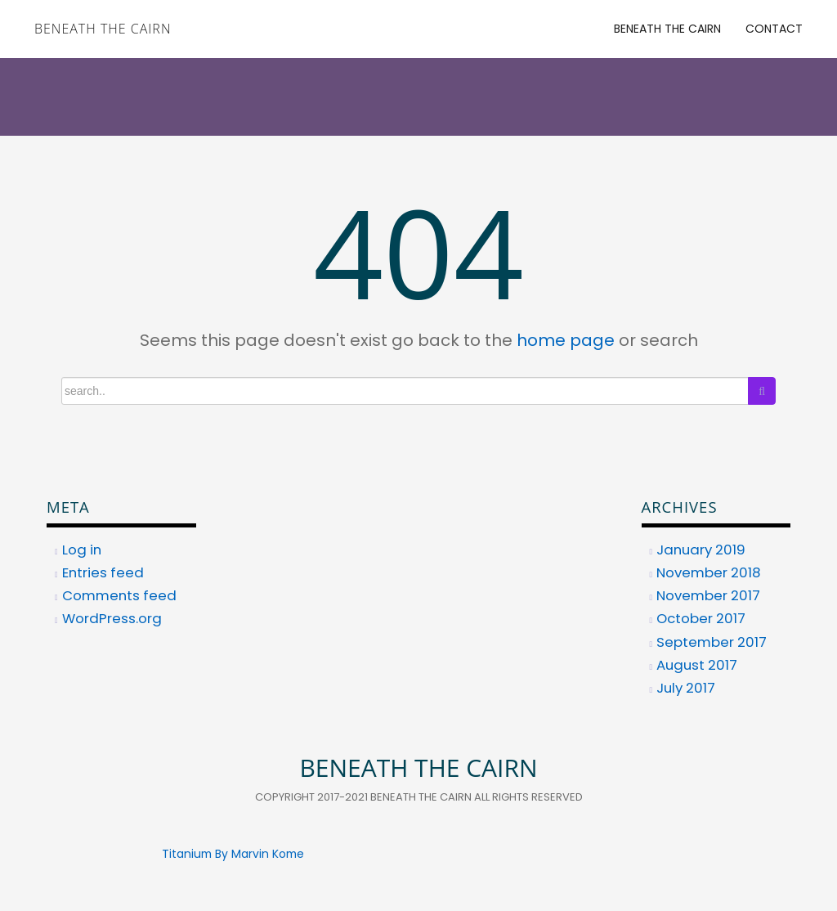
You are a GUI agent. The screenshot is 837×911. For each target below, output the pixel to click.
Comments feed (119, 595)
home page (566, 340)
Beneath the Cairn (102, 29)
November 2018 (708, 572)
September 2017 (711, 642)
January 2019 (700, 549)
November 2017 (708, 595)
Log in (81, 549)
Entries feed (103, 572)
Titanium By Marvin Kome (233, 854)
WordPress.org (112, 618)
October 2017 (700, 618)
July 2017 (685, 688)
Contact (774, 28)
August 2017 (696, 665)
